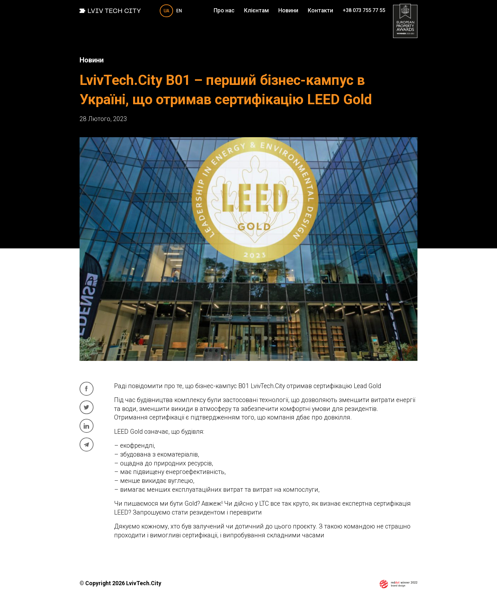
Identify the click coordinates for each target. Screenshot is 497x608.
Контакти (320, 10)
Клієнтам (256, 10)
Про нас (224, 10)
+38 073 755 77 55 (364, 10)
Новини (288, 10)
